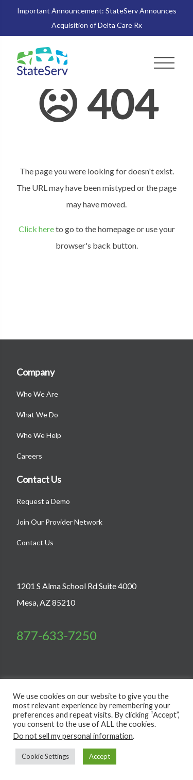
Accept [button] (99, 756)
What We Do (37, 414)
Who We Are (37, 393)
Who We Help (38, 435)
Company (35, 372)
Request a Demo (43, 501)
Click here (36, 229)
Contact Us (38, 479)
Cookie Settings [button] (45, 756)
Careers (29, 455)
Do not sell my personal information (73, 736)
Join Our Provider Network (59, 521)
